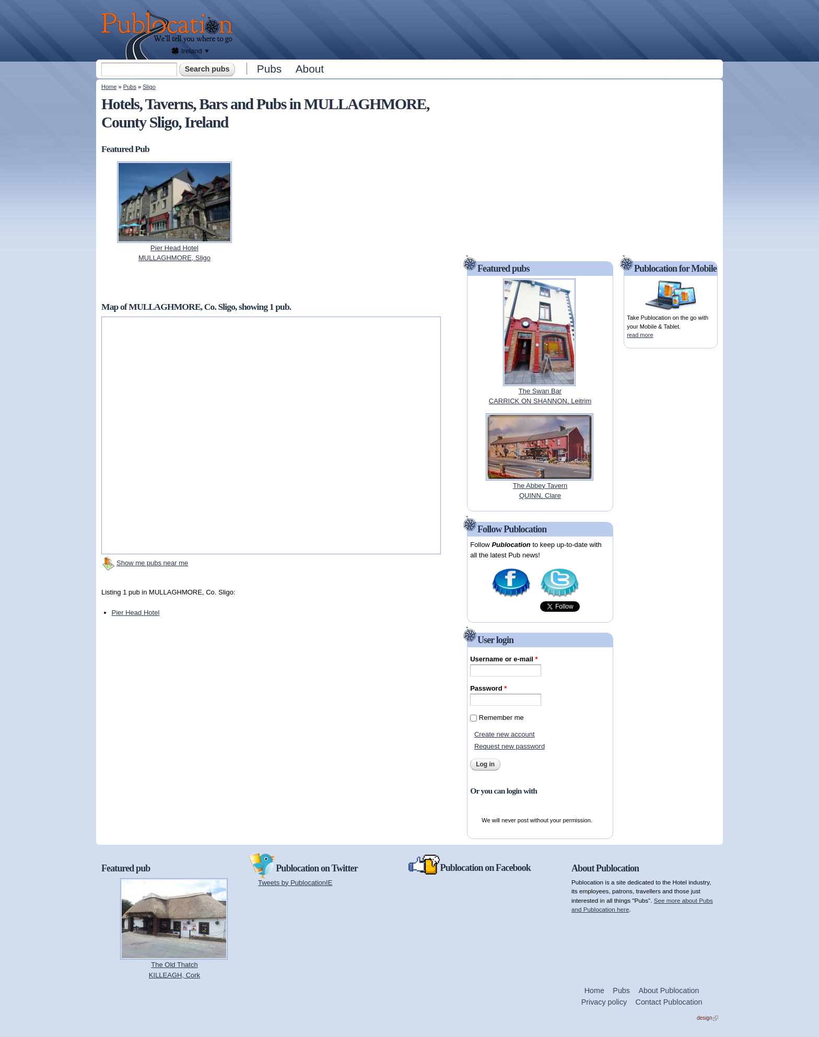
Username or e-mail (503, 659)
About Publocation (668, 990)
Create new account (504, 734)
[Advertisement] (480, 28)
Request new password (509, 746)
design (707, 1018)
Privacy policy (604, 1002)
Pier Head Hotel (136, 612)
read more (640, 335)
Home (108, 87)
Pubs (269, 69)
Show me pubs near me (152, 563)
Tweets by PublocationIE (295, 883)
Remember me (501, 717)
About (310, 69)
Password (488, 688)
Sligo (149, 87)
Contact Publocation (669, 1002)
